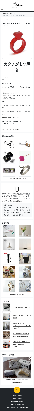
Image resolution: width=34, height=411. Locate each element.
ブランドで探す (17, 399)
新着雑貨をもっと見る (17, 295)
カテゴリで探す (17, 396)
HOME (4, 13)
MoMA (17, 129)
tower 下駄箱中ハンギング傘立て (22, 316)
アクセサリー (12, 13)
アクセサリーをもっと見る (17, 178)
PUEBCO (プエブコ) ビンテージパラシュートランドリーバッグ (22, 325)
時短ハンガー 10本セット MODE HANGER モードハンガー (21, 344)
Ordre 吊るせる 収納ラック (22, 307)
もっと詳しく (17, 201)
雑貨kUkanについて (17, 402)
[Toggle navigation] (2, 9)
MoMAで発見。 (7, 118)
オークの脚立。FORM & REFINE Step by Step (21, 335)
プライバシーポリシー (17, 405)
